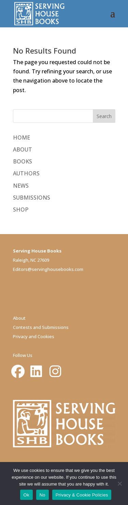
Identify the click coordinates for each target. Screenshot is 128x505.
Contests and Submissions (41, 327)
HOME (21, 137)
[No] (119, 483)
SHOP (20, 209)
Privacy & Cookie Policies (82, 494)
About (19, 318)
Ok (26, 494)
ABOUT (22, 149)
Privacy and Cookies (33, 336)
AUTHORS (26, 173)
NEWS (21, 185)
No (42, 494)
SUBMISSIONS (31, 197)
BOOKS (22, 161)
